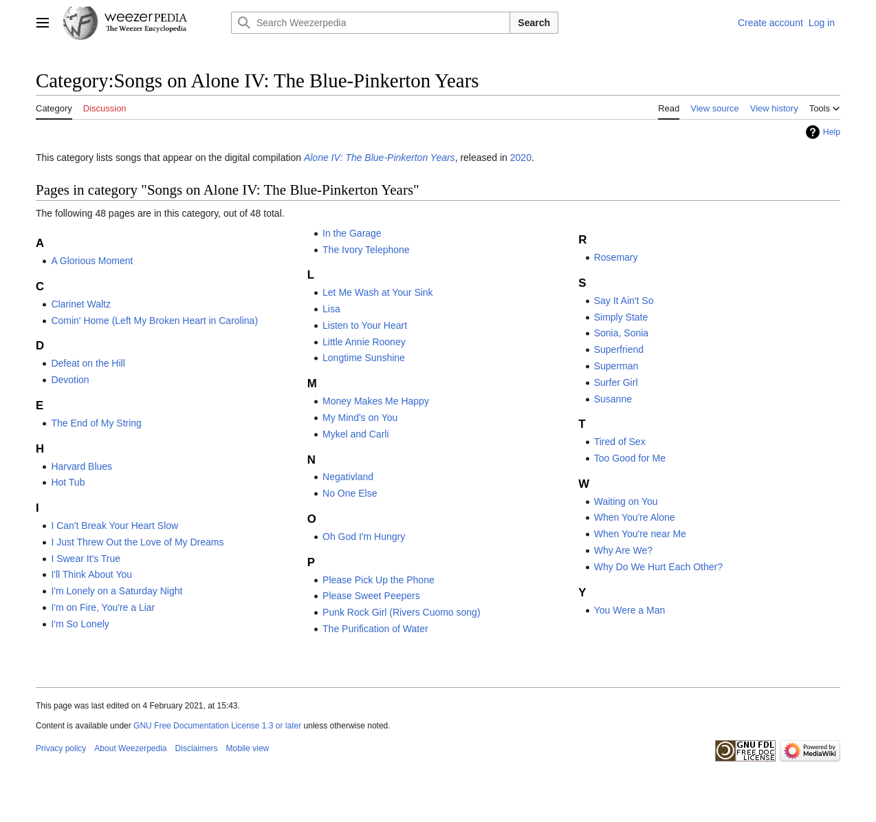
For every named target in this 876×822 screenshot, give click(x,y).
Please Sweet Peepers (371, 595)
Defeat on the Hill (87, 363)
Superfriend (619, 349)
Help (831, 132)
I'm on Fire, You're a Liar (103, 607)
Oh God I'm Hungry (363, 536)
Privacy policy (61, 748)
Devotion (70, 379)
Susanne (613, 398)
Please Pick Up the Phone (378, 579)
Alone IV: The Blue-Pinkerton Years (379, 157)
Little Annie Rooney (364, 341)
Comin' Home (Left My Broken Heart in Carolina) (154, 320)
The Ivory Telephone (366, 249)
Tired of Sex (620, 441)
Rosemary (616, 257)
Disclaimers (196, 748)
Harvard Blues (81, 466)
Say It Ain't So (624, 300)
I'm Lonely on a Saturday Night (116, 590)
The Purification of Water (375, 628)
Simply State (621, 317)
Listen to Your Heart (364, 325)
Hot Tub (68, 482)
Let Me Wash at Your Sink (377, 292)
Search (534, 22)
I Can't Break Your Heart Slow (114, 525)
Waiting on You (626, 501)
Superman (616, 365)
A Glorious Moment (92, 260)
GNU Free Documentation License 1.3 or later (217, 726)
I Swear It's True (85, 558)
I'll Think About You (91, 574)
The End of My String (96, 423)
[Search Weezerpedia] (370, 23)
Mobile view (248, 748)
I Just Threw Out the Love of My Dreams (137, 542)
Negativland (347, 476)
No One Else (349, 493)
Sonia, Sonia (621, 332)
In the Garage (352, 233)
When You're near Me (640, 533)
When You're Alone (634, 517)
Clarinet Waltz (81, 304)
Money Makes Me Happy (375, 401)
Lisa (331, 308)
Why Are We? (623, 550)
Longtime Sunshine (363, 357)
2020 (521, 157)
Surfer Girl (616, 382)
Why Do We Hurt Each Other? (658, 566)
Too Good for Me (630, 458)
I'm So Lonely (80, 623)
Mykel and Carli (355, 434)
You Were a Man (630, 610)
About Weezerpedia (130, 748)
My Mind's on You (359, 417)
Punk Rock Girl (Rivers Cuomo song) (401, 612)
